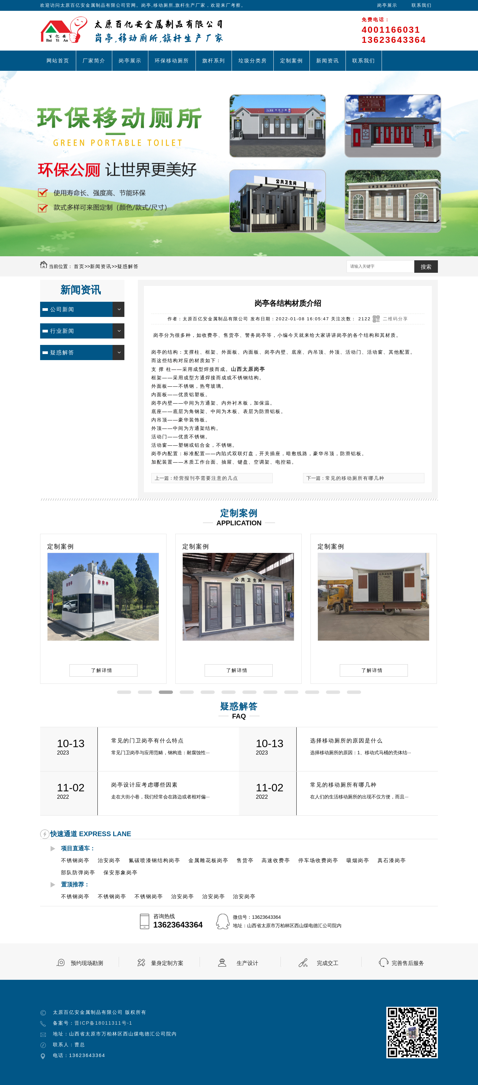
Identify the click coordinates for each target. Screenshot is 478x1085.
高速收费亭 (276, 860)
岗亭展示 (387, 5)
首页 (79, 266)
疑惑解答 (128, 266)
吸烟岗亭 (358, 860)
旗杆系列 (213, 60)
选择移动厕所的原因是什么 (346, 740)
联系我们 (422, 5)
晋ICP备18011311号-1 (103, 1023)
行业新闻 (62, 331)
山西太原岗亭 (248, 369)
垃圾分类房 (252, 60)
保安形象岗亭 (120, 872)
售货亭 (245, 860)
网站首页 (58, 60)
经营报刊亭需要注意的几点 (206, 478)
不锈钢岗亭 (75, 860)
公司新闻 (62, 309)
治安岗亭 (109, 860)
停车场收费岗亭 (318, 860)
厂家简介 (94, 60)
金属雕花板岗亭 (208, 860)
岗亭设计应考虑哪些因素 (144, 785)
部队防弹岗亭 (78, 872)
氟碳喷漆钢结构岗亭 (154, 860)
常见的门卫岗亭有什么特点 (147, 740)
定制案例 (291, 60)
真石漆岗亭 (392, 860)
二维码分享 (395, 318)
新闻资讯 (327, 60)
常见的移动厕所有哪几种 (355, 478)
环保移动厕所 (172, 60)
